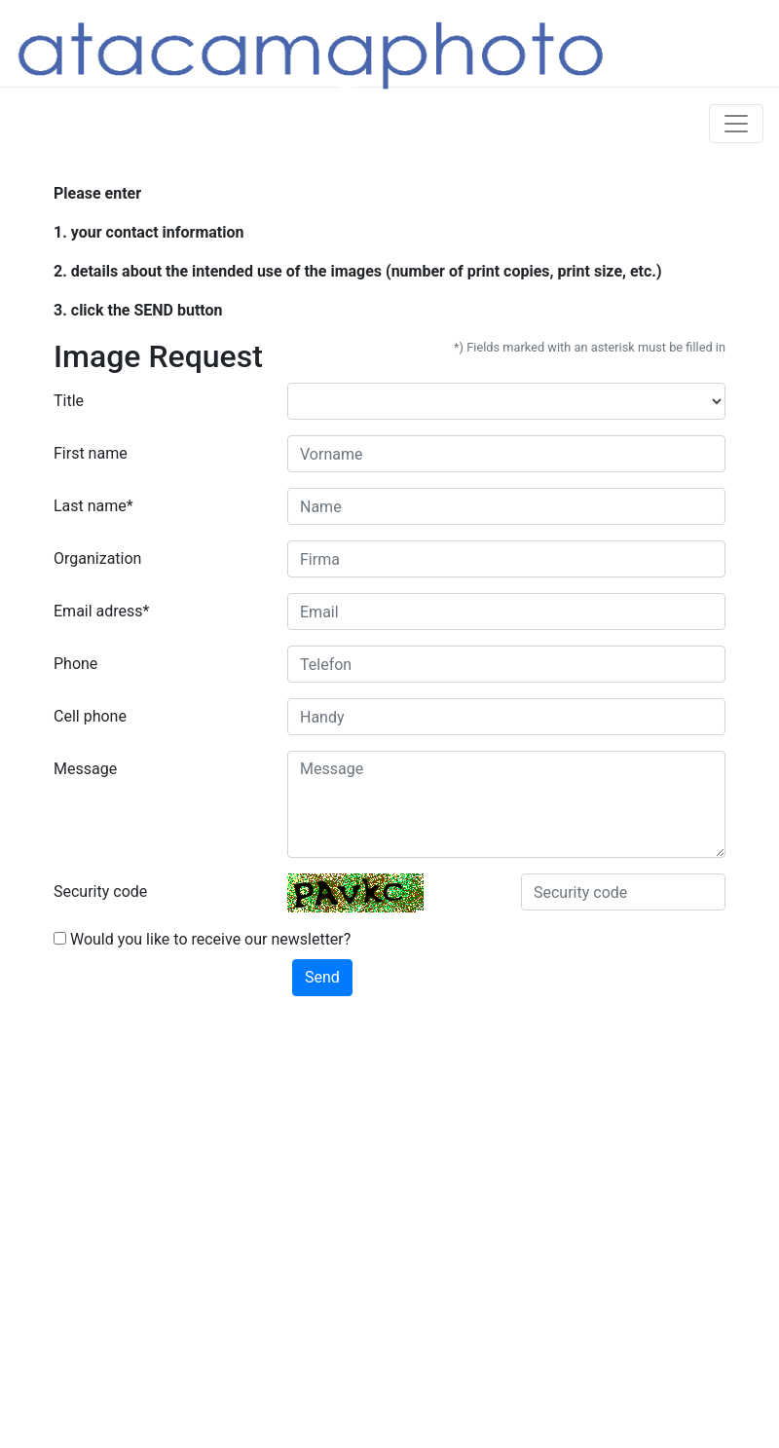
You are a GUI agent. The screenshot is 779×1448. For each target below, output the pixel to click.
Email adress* (101, 611)
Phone (75, 663)
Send (322, 977)
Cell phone (90, 716)
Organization (97, 558)
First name (91, 453)
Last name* (93, 506)
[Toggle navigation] (736, 123)
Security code (100, 891)
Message (85, 769)
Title (69, 400)
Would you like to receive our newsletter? (202, 939)
